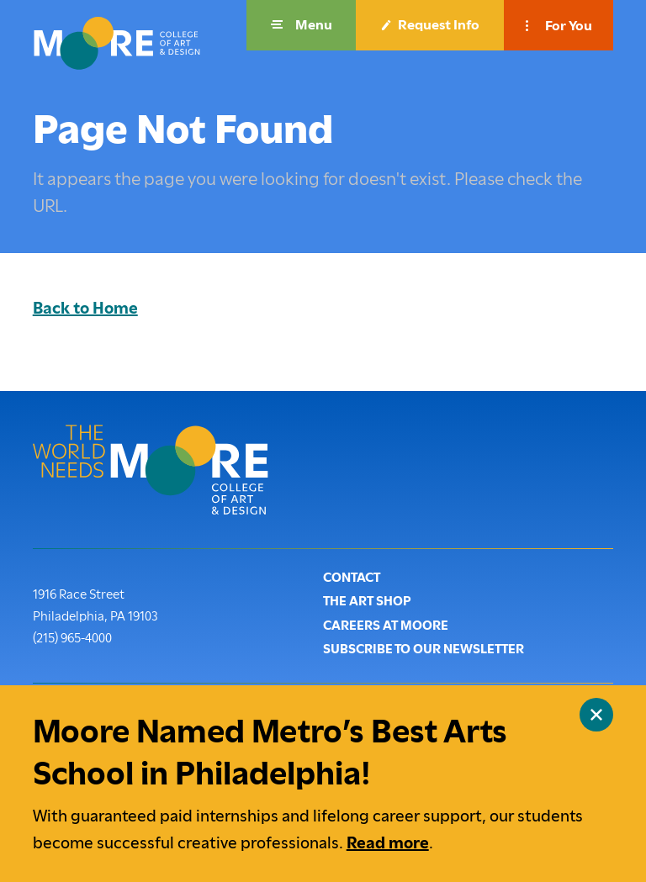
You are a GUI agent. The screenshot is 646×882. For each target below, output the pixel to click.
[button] (301, 25)
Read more (388, 843)
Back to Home (85, 308)
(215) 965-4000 (72, 636)
